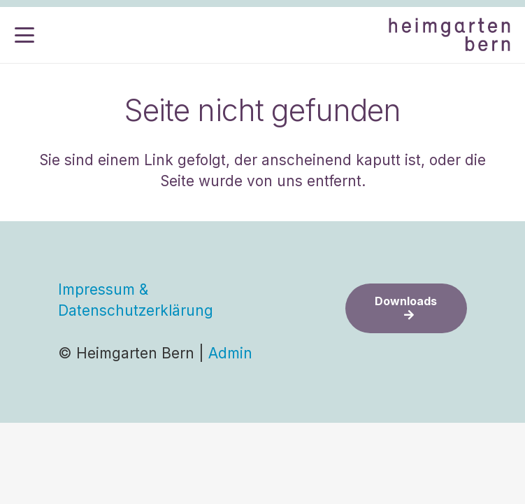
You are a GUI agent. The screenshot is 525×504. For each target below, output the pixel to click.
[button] (24, 35)
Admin (230, 353)
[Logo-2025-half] (449, 35)
